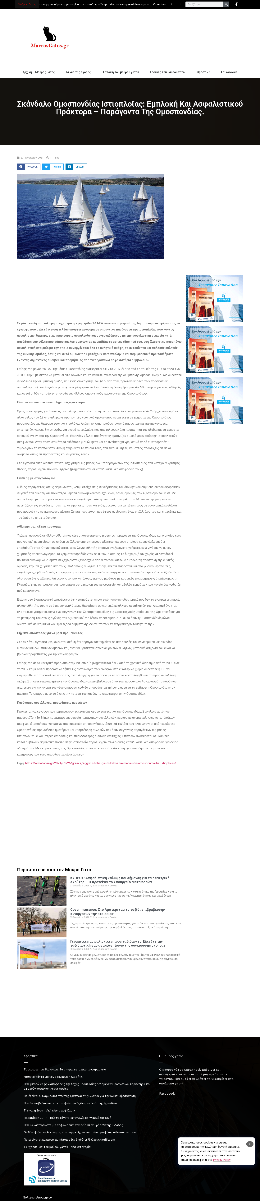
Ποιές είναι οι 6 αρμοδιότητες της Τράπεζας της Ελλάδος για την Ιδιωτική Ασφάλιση (80, 1096)
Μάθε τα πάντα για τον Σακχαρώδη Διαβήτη (53, 1077)
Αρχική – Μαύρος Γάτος (38, 72)
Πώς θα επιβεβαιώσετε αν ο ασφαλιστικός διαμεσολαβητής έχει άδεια (70, 1103)
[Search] (226, 4)
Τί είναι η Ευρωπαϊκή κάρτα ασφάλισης (49, 1110)
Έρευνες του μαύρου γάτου (168, 72)
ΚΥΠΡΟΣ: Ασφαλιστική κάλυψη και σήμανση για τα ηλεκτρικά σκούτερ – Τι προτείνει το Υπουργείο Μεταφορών (81, 4)
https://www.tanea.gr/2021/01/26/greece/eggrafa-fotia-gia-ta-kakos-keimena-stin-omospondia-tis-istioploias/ (100, 763)
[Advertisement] (164, 37)
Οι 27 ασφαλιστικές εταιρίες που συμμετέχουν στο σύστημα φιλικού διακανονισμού (80, 1132)
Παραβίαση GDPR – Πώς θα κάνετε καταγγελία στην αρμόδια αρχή (67, 1118)
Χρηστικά (203, 72)
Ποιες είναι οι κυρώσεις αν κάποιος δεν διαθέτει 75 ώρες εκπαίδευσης (69, 1139)
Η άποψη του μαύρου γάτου (120, 72)
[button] (28, 167)
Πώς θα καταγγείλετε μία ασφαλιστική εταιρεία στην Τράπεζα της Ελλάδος (73, 1125)
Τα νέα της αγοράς (78, 72)
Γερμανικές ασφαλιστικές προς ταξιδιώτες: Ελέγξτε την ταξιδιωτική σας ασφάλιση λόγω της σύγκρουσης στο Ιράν (117, 943)
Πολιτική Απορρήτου (37, 1197)
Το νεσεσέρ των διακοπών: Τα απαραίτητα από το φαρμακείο (65, 1069)
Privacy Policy (221, 1160)
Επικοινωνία (229, 72)
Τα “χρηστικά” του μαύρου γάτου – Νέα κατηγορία (57, 1147)
